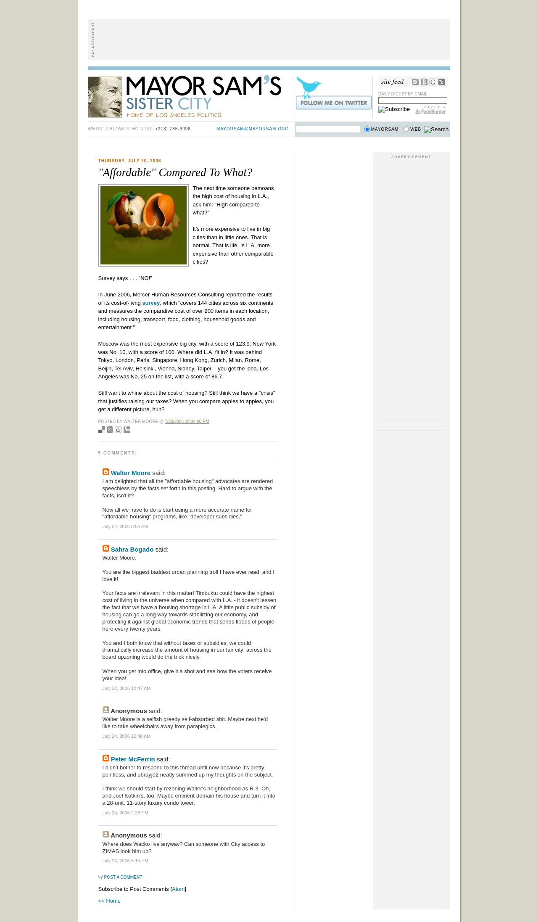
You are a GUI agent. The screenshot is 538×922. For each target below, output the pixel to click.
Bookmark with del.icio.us (101, 429)
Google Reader (433, 82)
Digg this (118, 429)
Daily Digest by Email (402, 94)
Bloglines (424, 82)
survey (151, 303)
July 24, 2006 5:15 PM (125, 860)
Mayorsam (385, 129)
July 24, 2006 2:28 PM (125, 812)
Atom (178, 889)
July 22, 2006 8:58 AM (125, 526)
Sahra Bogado (132, 549)
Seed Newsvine (110, 429)
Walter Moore (130, 472)
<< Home (109, 901)
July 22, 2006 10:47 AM (127, 688)
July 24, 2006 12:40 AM (127, 736)
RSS (415, 82)
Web (415, 129)
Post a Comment (123, 877)
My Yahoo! (441, 82)
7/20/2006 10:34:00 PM (187, 421)
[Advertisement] (269, 39)
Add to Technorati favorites (127, 429)
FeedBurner (431, 110)
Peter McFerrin (133, 759)
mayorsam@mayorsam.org (252, 129)
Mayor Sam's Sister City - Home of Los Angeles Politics (191, 96)
